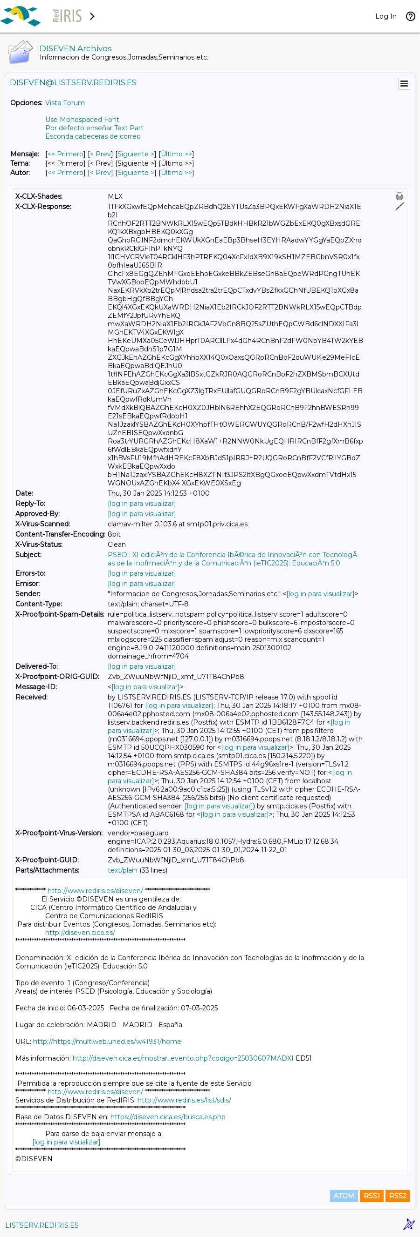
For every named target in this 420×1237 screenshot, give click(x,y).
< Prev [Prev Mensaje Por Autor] (100, 172)
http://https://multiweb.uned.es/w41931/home (107, 1041)
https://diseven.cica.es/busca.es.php (168, 1117)
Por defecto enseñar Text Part (94, 128)
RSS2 (397, 1196)
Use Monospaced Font (82, 119)
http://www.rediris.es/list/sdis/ (184, 1100)
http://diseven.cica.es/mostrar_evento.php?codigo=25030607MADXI (183, 1058)
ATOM (344, 1196)
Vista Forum (65, 103)
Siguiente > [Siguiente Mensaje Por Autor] (135, 172)
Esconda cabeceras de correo (93, 136)
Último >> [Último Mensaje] (176, 154)
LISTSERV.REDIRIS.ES (42, 1225)
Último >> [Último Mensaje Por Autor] (176, 172)
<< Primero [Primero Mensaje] (65, 154)
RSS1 (372, 1196)
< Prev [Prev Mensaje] (100, 154)
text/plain (123, 870)
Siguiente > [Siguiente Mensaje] (135, 154)
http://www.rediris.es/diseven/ (95, 891)
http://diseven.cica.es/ (80, 932)
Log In (386, 16)
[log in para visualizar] (142, 503)
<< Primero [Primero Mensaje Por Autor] (65, 172)
